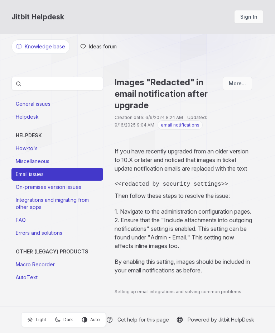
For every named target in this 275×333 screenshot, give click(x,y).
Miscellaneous (32, 161)
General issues (33, 104)
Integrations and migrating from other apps (52, 203)
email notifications (180, 125)
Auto (91, 320)
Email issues (30, 174)
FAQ (21, 220)
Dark (64, 320)
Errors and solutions (39, 233)
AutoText (27, 277)
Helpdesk (27, 117)
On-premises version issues (48, 187)
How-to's (27, 148)
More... (237, 83)
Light (36, 320)
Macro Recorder (35, 264)
